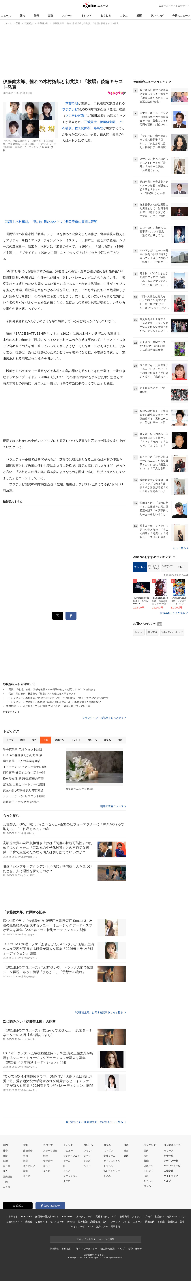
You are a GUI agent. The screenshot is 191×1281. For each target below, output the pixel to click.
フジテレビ (70, 109)
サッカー (48, 1160)
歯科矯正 (172, 1221)
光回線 (28, 1221)
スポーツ (67, 15)
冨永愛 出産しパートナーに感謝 (24, 784)
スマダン (108, 1150)
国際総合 (7, 1176)
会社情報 (54, 1248)
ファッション (70, 1176)
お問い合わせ (135, 1248)
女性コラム (109, 1155)
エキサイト (184, 5)
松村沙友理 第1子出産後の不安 (23, 778)
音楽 (25, 1160)
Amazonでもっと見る (172, 612)
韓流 (25, 1170)
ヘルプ (167, 1180)
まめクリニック (84, 1216)
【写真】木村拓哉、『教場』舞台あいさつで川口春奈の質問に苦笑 (50, 221)
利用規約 (66, 1248)
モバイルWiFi (57, 1221)
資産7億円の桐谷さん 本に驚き (23, 790)
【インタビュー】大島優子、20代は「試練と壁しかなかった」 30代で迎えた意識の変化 (53, 702)
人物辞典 (168, 1170)
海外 (36, 15)
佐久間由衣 (83, 128)
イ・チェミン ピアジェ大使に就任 (25, 766)
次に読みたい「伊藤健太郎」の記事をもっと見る (96, 1122)
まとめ (6, 1165)
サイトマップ (171, 1176)
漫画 (139, 15)
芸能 (50, 15)
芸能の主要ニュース (113, 806)
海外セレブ (29, 1165)
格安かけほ (41, 1221)
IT (64, 1165)
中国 (5, 1181)
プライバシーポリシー (86, 1248)
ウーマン (115, 1221)
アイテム (136, 1216)
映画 (25, 1155)
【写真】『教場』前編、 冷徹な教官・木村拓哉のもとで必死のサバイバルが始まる (51, 689)
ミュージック (167, 567)
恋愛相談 (95, 1221)
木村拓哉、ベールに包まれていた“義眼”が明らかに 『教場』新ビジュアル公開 (48, 706)
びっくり (88, 1150)
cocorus (71, 1221)
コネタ (87, 1155)
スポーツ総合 (50, 1150)
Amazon (138, 632)
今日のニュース (181, 15)
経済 (5, 1155)
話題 (126, 1155)
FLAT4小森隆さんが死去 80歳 (22, 755)
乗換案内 (149, 1221)
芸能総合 (28, 1150)
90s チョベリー (112, 1170)
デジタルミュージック (154, 567)
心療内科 (124, 1216)
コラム (124, 15)
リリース (168, 1150)
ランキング (157, 15)
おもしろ (106, 15)
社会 (5, 1150)
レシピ (126, 1221)
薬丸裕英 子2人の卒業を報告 (22, 761)
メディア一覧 (171, 1160)
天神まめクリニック (106, 1216)
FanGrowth (67, 1216)
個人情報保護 (107, 1248)
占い (105, 1221)
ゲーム (66, 1160)
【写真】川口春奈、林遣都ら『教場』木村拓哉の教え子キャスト (41, 693)
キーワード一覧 (172, 1165)
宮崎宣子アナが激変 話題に (21, 802)
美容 (182, 1221)
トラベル (108, 1165)
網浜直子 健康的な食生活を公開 (24, 772)
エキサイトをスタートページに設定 (95, 1239)
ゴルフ (46, 1165)
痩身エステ (102, 1226)
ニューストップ (167, 5)
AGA (90, 1226)
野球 (45, 1155)
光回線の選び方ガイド (47, 1216)
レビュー (68, 1150)
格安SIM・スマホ (176, 1216)
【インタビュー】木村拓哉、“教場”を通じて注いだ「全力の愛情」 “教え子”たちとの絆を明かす (57, 697)
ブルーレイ (140, 567)
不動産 (161, 1221)
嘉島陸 (98, 128)
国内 (22, 15)
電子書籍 (115, 1226)
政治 (5, 1160)
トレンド (86, 15)
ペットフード (78, 1226)
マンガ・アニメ (71, 1155)
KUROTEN (26, 1216)
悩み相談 (82, 1221)
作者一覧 (168, 1155)
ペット (87, 1165)
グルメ (66, 1170)
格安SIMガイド (14, 1221)
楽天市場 (152, 632)
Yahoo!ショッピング (172, 632)
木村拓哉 (71, 103)
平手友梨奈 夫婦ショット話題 (22, 749)
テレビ (181, 567)
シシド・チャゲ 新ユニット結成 (24, 796)
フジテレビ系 (74, 115)
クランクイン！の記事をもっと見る (104, 717)
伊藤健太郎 (108, 122)
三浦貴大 (90, 122)
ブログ (147, 1216)
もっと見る (180, 548)
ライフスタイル (112, 1160)
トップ (9, 740)
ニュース (6, 15)
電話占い (159, 1216)
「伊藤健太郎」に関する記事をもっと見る (100, 1012)
